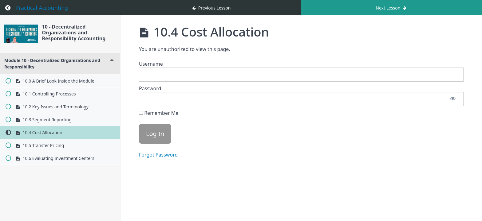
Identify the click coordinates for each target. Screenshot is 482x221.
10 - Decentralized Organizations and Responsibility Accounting (74, 32)
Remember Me (158, 113)
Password (150, 88)
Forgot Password (158, 154)
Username (151, 63)
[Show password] (453, 99)
